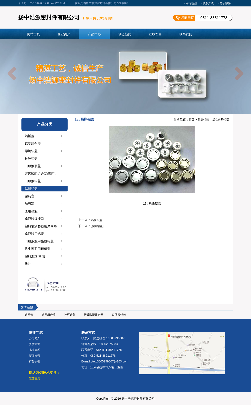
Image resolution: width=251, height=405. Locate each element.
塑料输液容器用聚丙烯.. (42, 226)
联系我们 (185, 34)
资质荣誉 (34, 344)
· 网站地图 (190, 3)
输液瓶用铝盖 (34, 233)
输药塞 (29, 196)
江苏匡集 (34, 378)
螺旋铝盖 (31, 151)
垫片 (28, 264)
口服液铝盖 (33, 181)
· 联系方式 (207, 3)
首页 (191, 119)
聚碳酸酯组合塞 (93, 314)
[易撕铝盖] (97, 226)
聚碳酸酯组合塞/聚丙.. (40, 173)
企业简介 (63, 34)
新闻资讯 (34, 355)
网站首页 (33, 34)
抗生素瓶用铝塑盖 (37, 249)
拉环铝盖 (31, 158)
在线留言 (155, 34)
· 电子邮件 (224, 3)
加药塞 (29, 203)
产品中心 (94, 34)
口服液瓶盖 (33, 166)
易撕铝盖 (31, 188)
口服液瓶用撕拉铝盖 (39, 241)
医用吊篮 (31, 211)
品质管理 (34, 350)
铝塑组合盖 (33, 143)
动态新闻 (124, 34)
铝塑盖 (29, 136)
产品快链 (34, 361)
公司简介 (34, 338)
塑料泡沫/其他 (35, 256)
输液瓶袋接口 (34, 218)
